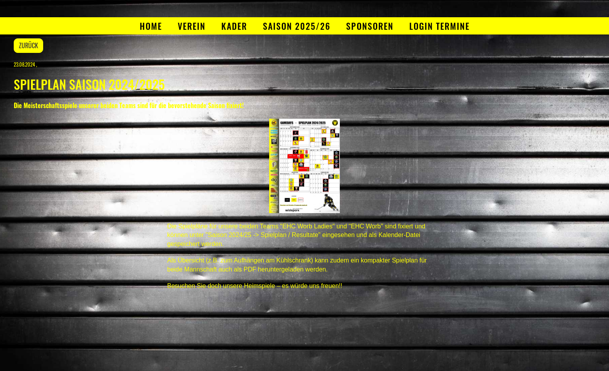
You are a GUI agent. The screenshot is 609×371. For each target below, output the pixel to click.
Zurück (28, 45)
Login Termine (439, 26)
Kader (234, 26)
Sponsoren (370, 26)
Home (151, 26)
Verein (192, 26)
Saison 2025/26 (296, 26)
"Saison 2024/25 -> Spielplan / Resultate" (263, 235)
